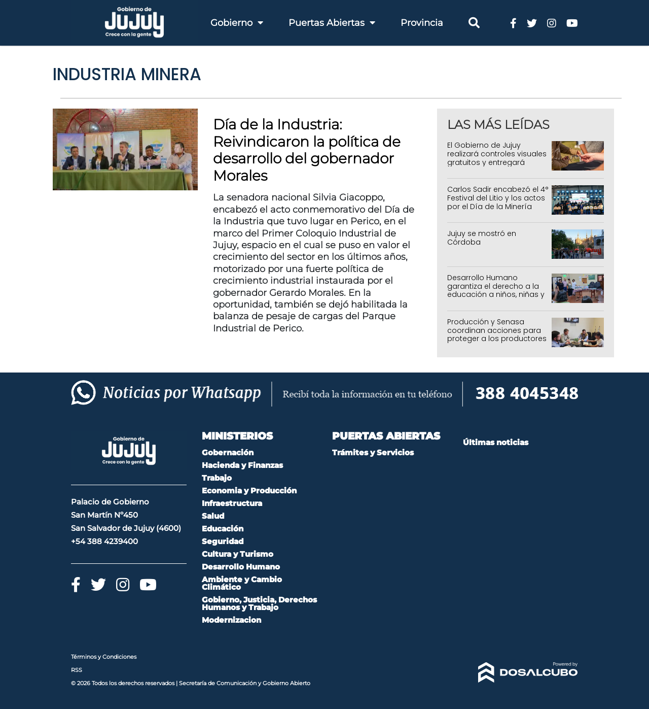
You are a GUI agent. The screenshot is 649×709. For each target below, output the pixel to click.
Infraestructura (232, 503)
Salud (213, 516)
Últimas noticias (495, 442)
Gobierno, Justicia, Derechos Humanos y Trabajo (259, 603)
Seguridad (222, 541)
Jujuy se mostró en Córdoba (481, 237)
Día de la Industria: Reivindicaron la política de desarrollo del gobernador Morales (307, 150)
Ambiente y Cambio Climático (242, 583)
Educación (222, 528)
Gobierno (236, 22)
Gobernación (228, 452)
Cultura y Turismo (237, 554)
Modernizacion (231, 620)
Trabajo (217, 478)
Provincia (422, 22)
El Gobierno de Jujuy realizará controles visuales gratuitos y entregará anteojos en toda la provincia (497, 162)
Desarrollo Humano (241, 566)
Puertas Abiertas (332, 22)
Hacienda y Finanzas (242, 465)
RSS (76, 669)
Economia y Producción (249, 490)
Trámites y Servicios (373, 452)
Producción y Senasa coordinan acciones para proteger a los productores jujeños (497, 334)
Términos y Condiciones (103, 656)
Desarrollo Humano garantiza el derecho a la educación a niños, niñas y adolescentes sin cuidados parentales (497, 295)
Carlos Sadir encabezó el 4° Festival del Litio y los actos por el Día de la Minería (498, 198)
